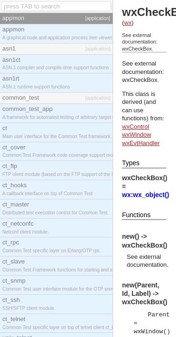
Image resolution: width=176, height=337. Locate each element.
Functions (136, 215)
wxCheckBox (139, 79)
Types (130, 163)
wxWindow (136, 134)
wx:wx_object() (145, 194)
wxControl (135, 126)
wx (127, 22)
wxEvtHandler (141, 143)
